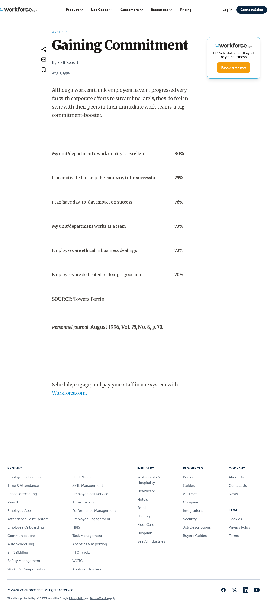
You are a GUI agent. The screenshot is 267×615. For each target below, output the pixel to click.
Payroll (12, 502)
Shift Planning (83, 477)
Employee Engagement (91, 519)
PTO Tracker (82, 552)
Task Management (87, 535)
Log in (227, 9)
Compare (190, 502)
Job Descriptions (197, 527)
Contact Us (238, 485)
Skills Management (87, 485)
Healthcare (146, 491)
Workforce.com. (69, 393)
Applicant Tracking (87, 569)
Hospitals (145, 533)
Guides (189, 485)
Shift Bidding (17, 552)
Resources (162, 9)
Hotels (142, 499)
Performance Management (94, 510)
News (233, 494)
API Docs (190, 494)
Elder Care (145, 524)
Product (75, 9)
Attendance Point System (28, 519)
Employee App (19, 510)
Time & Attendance (23, 485)
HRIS (76, 527)
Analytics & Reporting (89, 544)
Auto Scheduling (20, 544)
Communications (21, 535)
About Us (236, 477)
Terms (234, 535)
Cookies (235, 519)
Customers (132, 9)
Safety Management (23, 561)
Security (190, 519)
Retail (141, 508)
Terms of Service (99, 598)
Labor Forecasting (22, 494)
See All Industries (151, 541)
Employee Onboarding (25, 527)
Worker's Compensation (27, 569)
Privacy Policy (240, 527)
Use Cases (102, 9)
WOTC (77, 561)
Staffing (143, 516)
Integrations (193, 510)
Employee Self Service (90, 494)
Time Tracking (84, 502)
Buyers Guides (195, 535)
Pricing (186, 9)
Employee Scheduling (24, 477)
